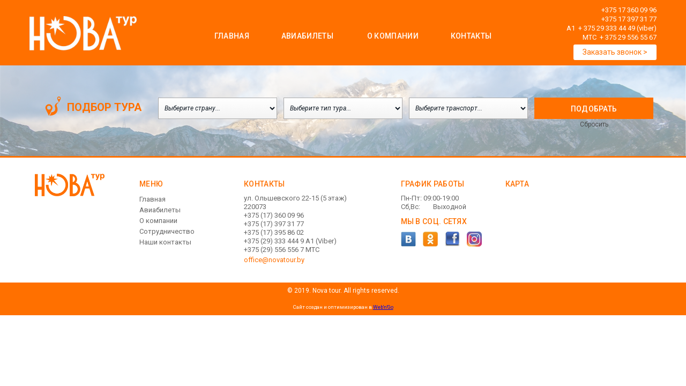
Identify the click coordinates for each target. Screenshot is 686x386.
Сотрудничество (167, 231)
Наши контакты (165, 242)
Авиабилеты (307, 36)
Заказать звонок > (615, 52)
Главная (231, 36)
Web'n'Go (383, 307)
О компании (158, 221)
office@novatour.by (274, 260)
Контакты (471, 36)
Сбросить (594, 124)
